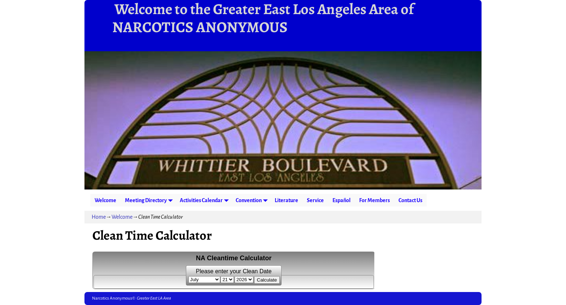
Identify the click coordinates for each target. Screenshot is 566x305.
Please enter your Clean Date (234, 271)
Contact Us (410, 200)
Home (99, 217)
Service (315, 200)
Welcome (105, 200)
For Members (374, 200)
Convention (253, 200)
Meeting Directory (150, 200)
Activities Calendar (205, 200)
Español (341, 200)
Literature (286, 200)
